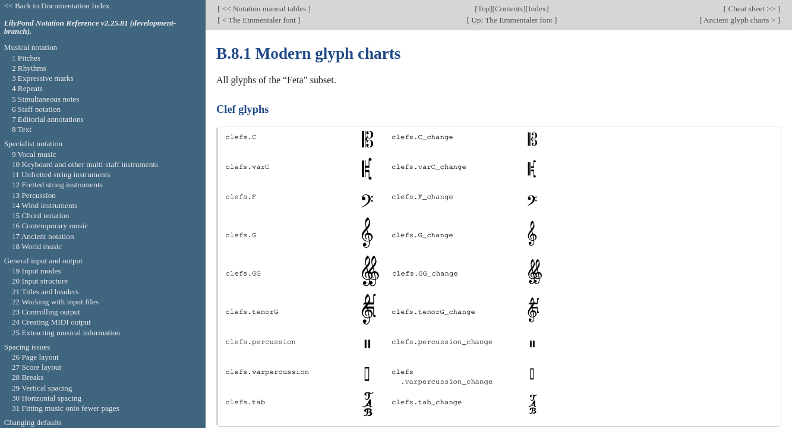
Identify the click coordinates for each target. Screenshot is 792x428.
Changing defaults (33, 422)
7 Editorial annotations (48, 119)
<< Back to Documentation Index (57, 5)
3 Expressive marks (43, 78)
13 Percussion (34, 195)
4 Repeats (27, 88)
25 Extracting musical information (66, 332)
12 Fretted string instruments (57, 184)
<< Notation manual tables (264, 8)
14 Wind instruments (45, 205)
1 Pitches (26, 58)
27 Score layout (36, 367)
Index (537, 8)
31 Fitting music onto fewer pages (65, 408)
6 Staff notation (36, 109)
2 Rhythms (29, 68)
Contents (509, 8)
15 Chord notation (41, 215)
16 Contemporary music (50, 225)
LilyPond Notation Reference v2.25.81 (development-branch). (90, 27)
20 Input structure (40, 280)
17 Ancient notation (43, 236)
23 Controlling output (46, 311)
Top (484, 8)
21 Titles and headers (45, 291)
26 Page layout (35, 357)
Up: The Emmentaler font (511, 19)
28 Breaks (27, 377)
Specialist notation (33, 143)
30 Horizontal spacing (46, 398)
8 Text (21, 129)
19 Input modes (36, 270)
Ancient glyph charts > (739, 19)
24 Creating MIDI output (51, 321)
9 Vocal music (34, 154)
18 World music (37, 246)
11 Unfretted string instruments (61, 174)
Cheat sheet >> (751, 8)
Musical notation (31, 47)
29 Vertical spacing (42, 387)
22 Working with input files (55, 301)
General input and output (43, 260)
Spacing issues (27, 346)
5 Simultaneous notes (46, 99)
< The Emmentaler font (259, 19)
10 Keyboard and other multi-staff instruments (85, 164)
